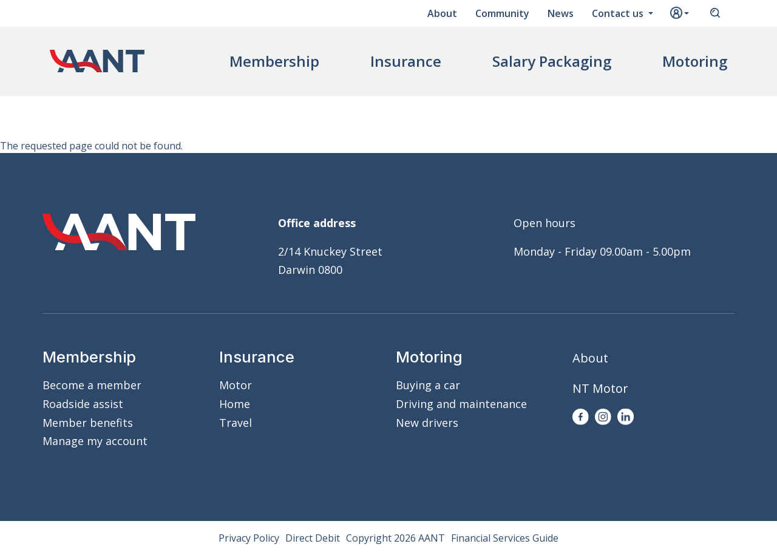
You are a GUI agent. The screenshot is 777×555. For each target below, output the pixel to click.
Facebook (580, 417)
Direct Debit (312, 538)
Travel (235, 422)
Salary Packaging (551, 61)
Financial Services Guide (504, 538)
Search (715, 13)
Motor (235, 385)
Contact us (619, 13)
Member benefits (87, 422)
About (442, 13)
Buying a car (428, 385)
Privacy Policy (249, 538)
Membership (274, 61)
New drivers (427, 422)
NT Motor (600, 388)
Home (234, 404)
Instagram (603, 417)
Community (502, 13)
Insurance (405, 61)
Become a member (91, 385)
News (561, 13)
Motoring (694, 61)
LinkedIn (625, 417)
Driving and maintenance (461, 404)
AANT (97, 61)
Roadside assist (82, 404)
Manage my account (95, 441)
